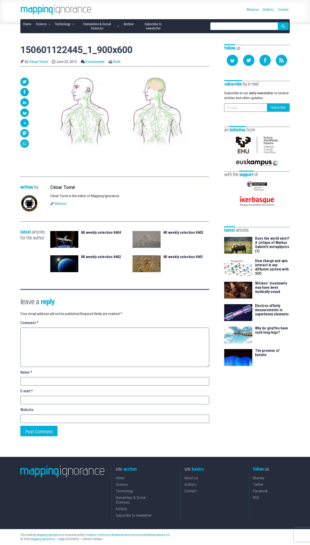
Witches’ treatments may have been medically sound (271, 287)
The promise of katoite (267, 353)
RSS (256, 497)
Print (116, 62)
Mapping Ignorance (49, 535)
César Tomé (38, 62)
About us (191, 478)
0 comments (95, 62)
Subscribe (278, 107)
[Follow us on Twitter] (248, 60)
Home (120, 478)
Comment (29, 323)
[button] (24, 82)
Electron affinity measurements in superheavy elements (272, 310)
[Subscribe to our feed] (281, 60)
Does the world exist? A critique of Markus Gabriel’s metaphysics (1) (272, 244)
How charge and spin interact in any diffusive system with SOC (272, 267)
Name (26, 372)
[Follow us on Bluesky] (232, 60)
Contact (190, 491)
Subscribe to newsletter (134, 515)
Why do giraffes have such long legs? (271, 330)
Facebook (260, 491)
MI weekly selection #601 (183, 257)
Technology (124, 491)
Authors (190, 484)
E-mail (26, 391)
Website (60, 204)
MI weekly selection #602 (101, 257)
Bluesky (258, 478)
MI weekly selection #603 (183, 233)
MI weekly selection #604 (101, 233)
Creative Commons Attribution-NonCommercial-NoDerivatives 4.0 (127, 535)
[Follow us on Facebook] (265, 60)
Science (122, 484)
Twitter (258, 484)
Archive (121, 509)
